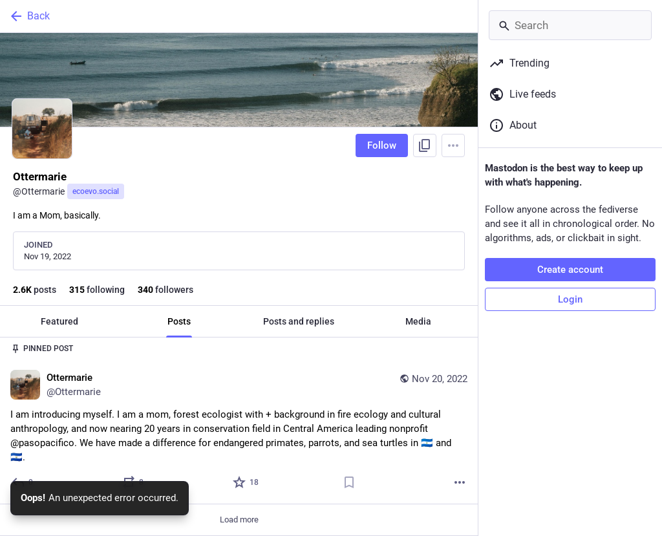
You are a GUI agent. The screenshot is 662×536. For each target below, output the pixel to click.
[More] (459, 482)
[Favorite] (246, 482)
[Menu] (453, 145)
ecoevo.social (95, 191)
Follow (381, 145)
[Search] (570, 25)
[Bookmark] (349, 482)
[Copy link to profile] (424, 145)
